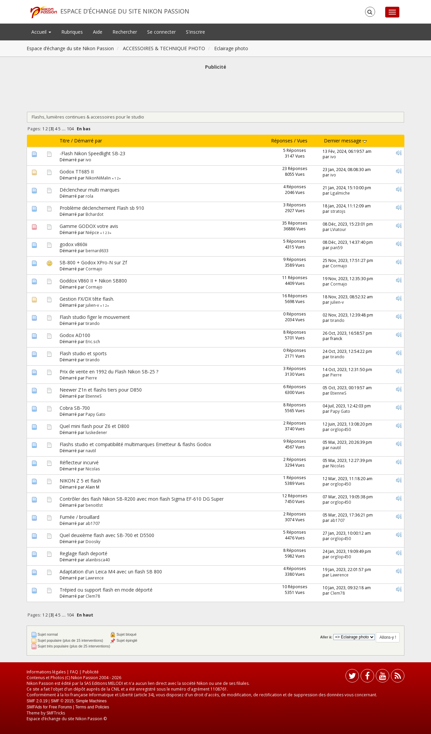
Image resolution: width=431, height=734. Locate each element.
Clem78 (93, 596)
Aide (97, 32)
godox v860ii (73, 244)
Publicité (90, 672)
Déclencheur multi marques (90, 190)
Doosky (93, 541)
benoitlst (94, 505)
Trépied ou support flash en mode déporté (106, 590)
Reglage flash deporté (83, 553)
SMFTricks (55, 713)
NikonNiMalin (98, 177)
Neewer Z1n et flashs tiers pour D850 (101, 390)
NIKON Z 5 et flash (80, 480)
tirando (93, 323)
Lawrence (95, 577)
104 (70, 129)
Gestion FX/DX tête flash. (87, 299)
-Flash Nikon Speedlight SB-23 (92, 153)
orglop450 (340, 429)
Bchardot (94, 214)
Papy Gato (95, 414)
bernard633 (97, 250)
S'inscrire (195, 32)
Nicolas (93, 468)
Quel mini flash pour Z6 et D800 (94, 426)
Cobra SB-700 (75, 408)
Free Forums (60, 707)
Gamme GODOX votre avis (89, 226)
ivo (88, 159)
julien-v (92, 305)
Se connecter (161, 32)
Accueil (41, 32)
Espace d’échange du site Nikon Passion (124, 11)
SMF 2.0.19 (37, 701)
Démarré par (88, 140)
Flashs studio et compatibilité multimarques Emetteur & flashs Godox (135, 444)
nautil (91, 450)
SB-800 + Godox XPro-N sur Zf (93, 262)
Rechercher (124, 32)
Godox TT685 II (77, 171)
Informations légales (46, 672)
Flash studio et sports (83, 353)
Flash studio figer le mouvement (95, 317)
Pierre (91, 377)
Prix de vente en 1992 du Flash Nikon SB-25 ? (109, 371)
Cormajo (94, 268)
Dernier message (345, 140)
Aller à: (326, 637)
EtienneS (94, 396)
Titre (65, 140)
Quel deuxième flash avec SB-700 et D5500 (107, 535)
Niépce (92, 232)
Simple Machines (91, 701)
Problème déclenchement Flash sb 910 (102, 208)
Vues (302, 140)
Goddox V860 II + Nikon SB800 (93, 280)
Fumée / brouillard (79, 517)
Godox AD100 (75, 335)
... (64, 129)
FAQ (74, 672)
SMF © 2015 (62, 701)
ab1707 (93, 523)
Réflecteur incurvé (79, 462)
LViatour (338, 229)
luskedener (96, 432)
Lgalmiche (340, 193)
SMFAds (34, 707)
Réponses (282, 140)
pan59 (336, 247)
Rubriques (72, 32)
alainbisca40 (98, 559)
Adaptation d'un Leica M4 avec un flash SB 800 (111, 571)
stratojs (337, 211)
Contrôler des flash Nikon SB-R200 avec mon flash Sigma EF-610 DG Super (142, 499)
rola (89, 196)
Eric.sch (93, 341)
